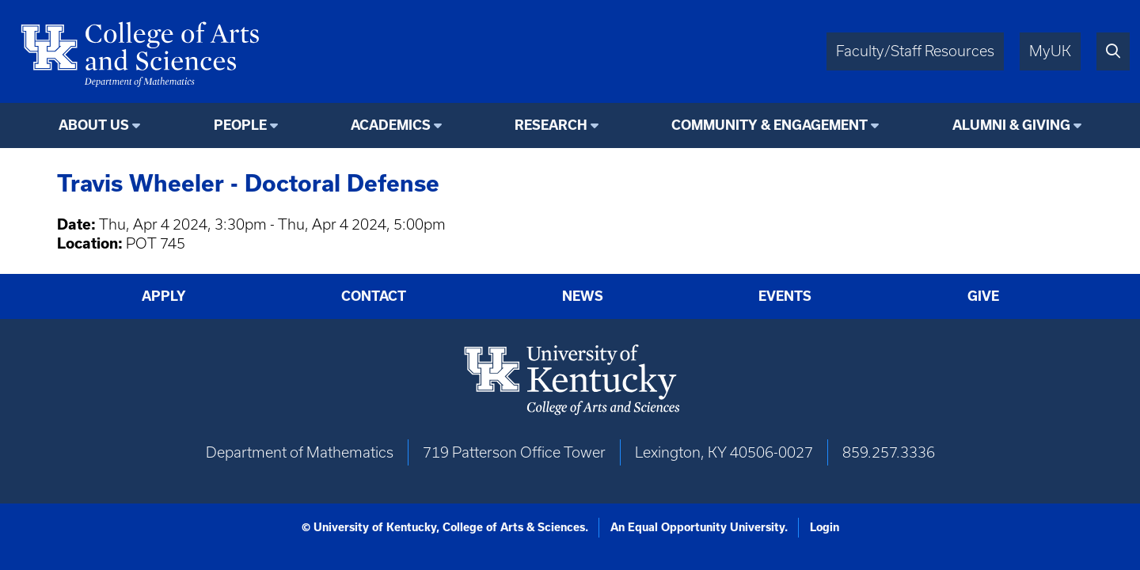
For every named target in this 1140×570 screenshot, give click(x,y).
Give (983, 296)
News (582, 296)
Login (824, 527)
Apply (164, 296)
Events (784, 296)
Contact (373, 296)
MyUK (1050, 51)
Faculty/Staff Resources (915, 51)
